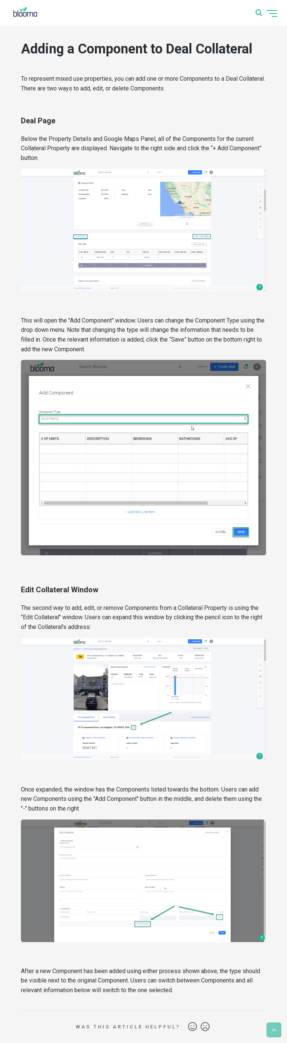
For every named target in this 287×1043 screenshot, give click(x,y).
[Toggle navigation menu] (272, 13)
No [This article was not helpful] (205, 1027)
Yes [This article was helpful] (192, 1027)
